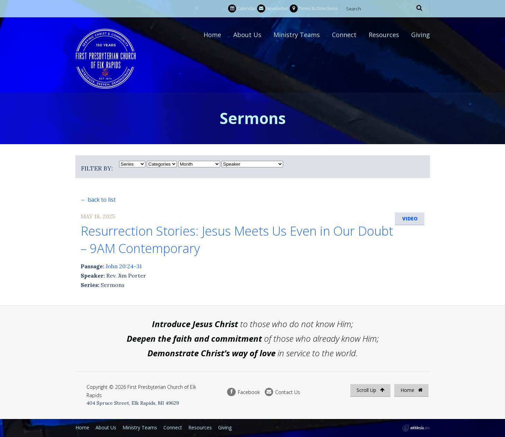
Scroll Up (371, 390)
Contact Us (282, 392)
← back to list (98, 199)
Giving (420, 34)
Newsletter (272, 8)
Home (212, 34)
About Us (247, 34)
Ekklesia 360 (416, 428)
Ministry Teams (296, 34)
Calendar (242, 8)
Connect (344, 34)
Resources (384, 34)
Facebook (243, 392)
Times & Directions (313, 8)
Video (409, 218)
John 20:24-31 (124, 266)
